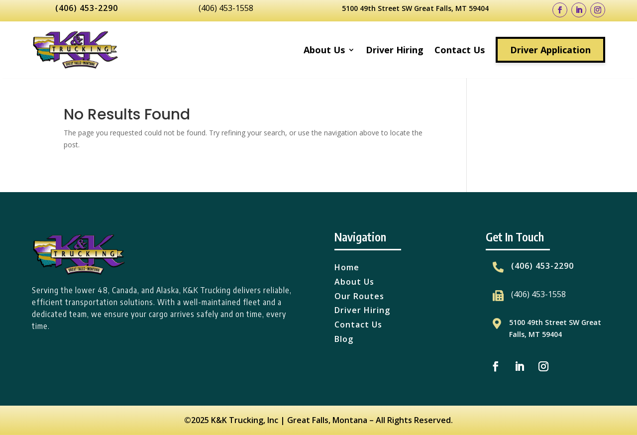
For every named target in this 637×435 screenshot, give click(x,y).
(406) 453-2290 (86, 7)
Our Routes (359, 296)
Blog (343, 338)
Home (346, 267)
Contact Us (459, 50)
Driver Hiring (395, 50)
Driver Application (550, 50)
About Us (324, 50)
